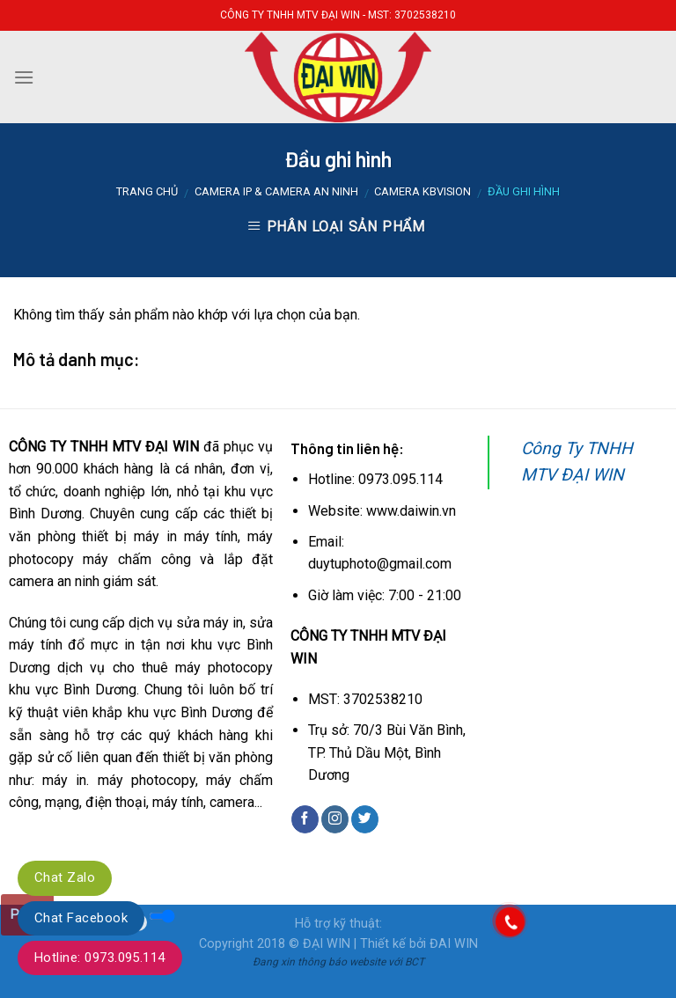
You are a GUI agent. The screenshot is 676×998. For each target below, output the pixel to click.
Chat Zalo (64, 877)
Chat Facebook (81, 918)
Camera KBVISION (422, 191)
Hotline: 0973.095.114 (99, 957)
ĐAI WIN (454, 943)
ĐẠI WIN (326, 943)
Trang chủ (147, 191)
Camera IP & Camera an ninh (276, 191)
